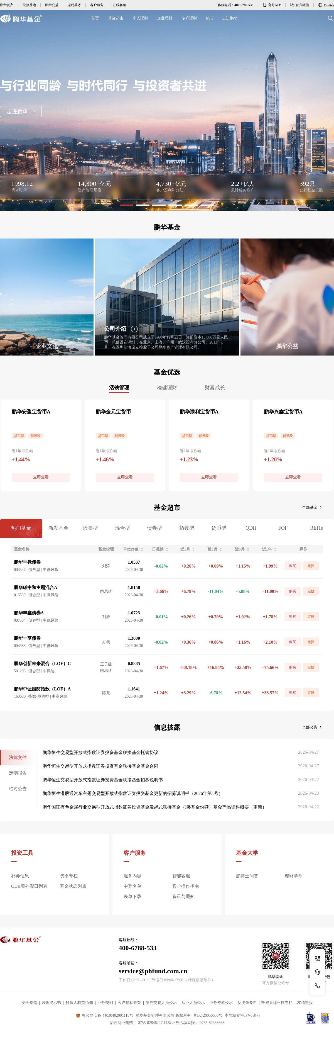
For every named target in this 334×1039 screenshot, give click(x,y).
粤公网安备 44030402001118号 (104, 1015)
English (326, 5)
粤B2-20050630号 (207, 1015)
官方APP (271, 5)
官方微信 (299, 5)
